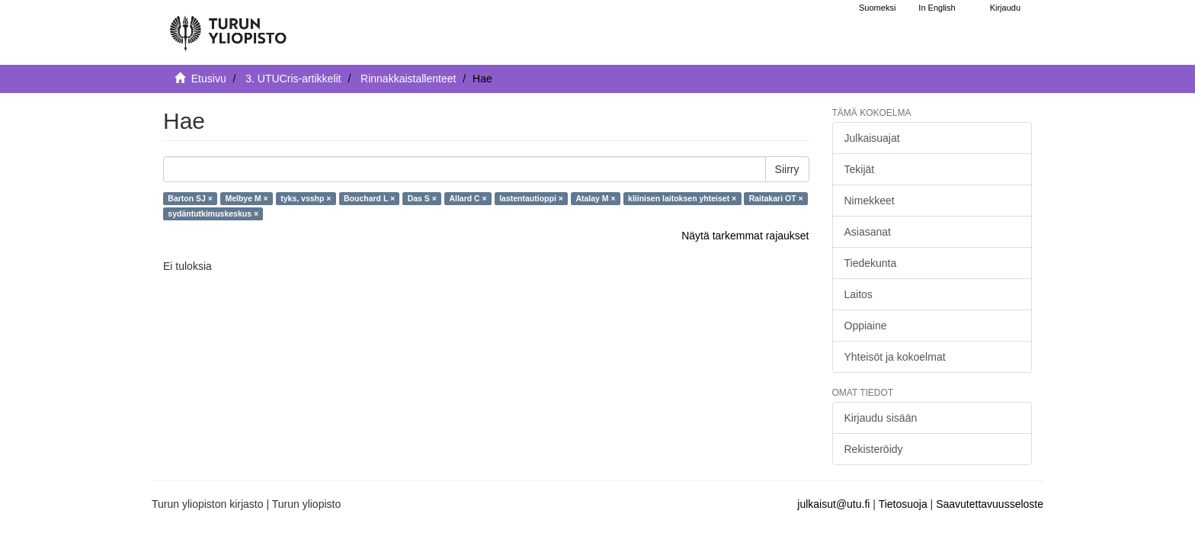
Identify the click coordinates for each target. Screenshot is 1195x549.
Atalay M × (595, 198)
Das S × (422, 198)
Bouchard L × (369, 198)
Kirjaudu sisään (881, 418)
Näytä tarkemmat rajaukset (745, 236)
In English (936, 7)
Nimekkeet (869, 200)
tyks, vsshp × (305, 198)
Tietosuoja (903, 504)
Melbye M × (246, 198)
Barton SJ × (190, 198)
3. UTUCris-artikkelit (293, 78)
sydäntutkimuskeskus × (213, 213)
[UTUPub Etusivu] (228, 26)
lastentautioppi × (531, 198)
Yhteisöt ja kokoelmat (895, 357)
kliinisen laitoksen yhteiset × (682, 198)
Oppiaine (865, 325)
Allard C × (467, 198)
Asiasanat (867, 232)
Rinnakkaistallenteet (408, 78)
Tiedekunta (870, 263)
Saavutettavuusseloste (989, 504)
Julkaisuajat (872, 138)
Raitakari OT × (776, 198)
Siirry (787, 169)
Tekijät (859, 169)
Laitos (858, 294)
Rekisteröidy (873, 449)
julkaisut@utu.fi (833, 504)
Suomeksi (877, 7)
